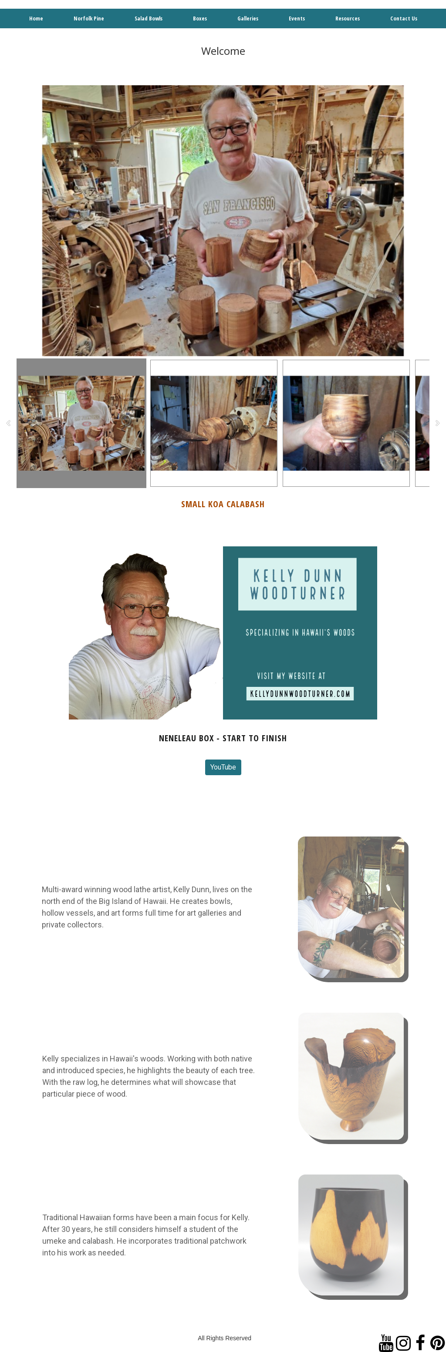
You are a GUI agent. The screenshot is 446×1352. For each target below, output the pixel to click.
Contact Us (403, 18)
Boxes (200, 18)
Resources (347, 18)
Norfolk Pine (89, 18)
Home (36, 18)
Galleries (247, 18)
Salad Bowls (148, 18)
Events (297, 18)
